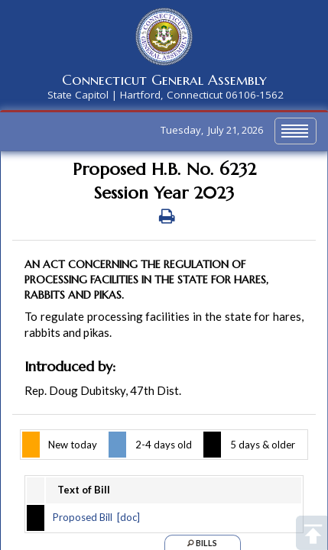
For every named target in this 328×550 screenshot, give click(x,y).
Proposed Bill (82, 517)
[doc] (128, 517)
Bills (202, 543)
